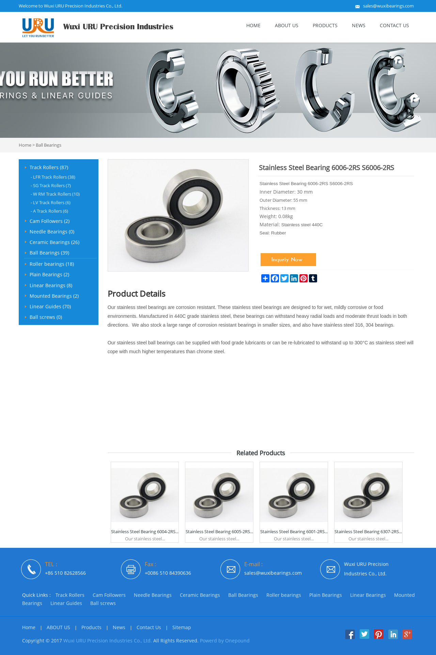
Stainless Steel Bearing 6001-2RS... (294, 531)
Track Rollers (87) (49, 167)
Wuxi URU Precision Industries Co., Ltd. (107, 640)
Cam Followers (109, 595)
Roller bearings (283, 595)
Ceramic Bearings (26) (54, 242)
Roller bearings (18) (52, 264)
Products (325, 25)
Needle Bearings (153, 595)
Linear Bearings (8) (51, 285)
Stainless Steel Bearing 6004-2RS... (144, 531)
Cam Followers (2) (49, 221)
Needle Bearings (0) (52, 231)
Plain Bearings (325, 595)
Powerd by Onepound (225, 640)
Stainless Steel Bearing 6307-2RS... (368, 531)
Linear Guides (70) (50, 306)
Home (253, 25)
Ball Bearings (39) (49, 252)
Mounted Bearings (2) (54, 296)
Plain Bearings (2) (49, 274)
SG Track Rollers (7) (51, 185)
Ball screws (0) (46, 317)
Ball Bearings (48, 145)
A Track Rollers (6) (49, 211)
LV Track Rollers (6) (51, 202)
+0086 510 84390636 (168, 573)
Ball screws (103, 603)
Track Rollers (70, 595)
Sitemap (181, 627)
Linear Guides (66, 603)
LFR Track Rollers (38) (53, 177)
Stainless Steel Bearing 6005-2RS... (219, 531)
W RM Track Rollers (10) (55, 194)
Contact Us (394, 25)
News (358, 25)
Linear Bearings (368, 595)
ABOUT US (286, 25)
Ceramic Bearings (200, 595)
